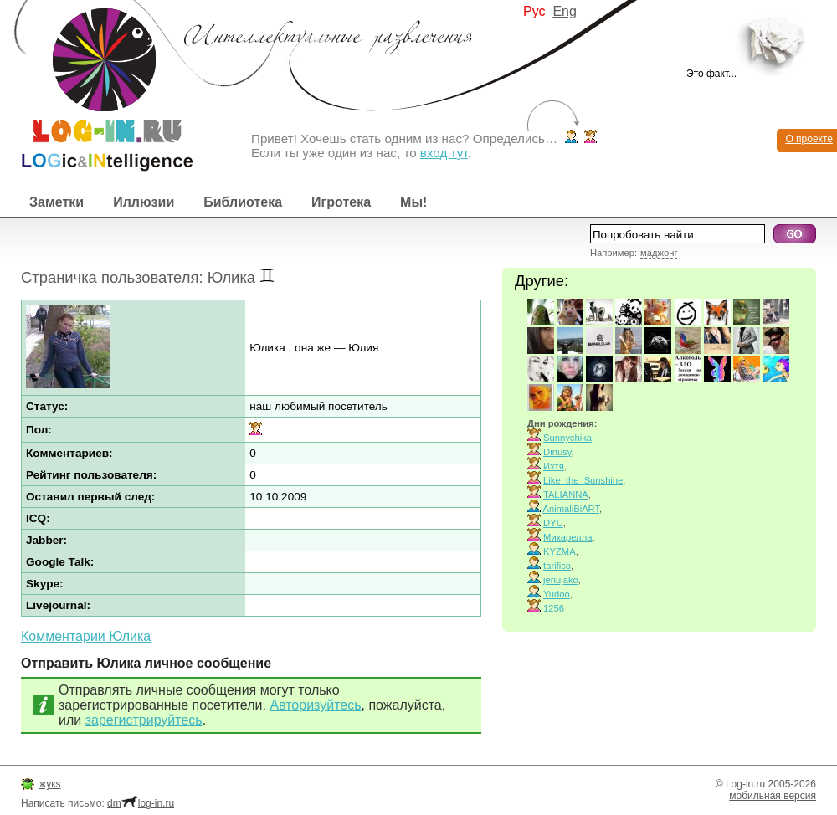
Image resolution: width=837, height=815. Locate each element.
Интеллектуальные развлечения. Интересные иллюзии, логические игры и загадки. (96, 86)
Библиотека (242, 202)
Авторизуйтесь (315, 705)
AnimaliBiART (571, 509)
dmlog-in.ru (140, 803)
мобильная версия (772, 796)
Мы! (413, 202)
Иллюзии (143, 202)
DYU (553, 523)
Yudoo (556, 594)
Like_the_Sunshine (583, 480)
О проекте (809, 139)
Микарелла (567, 537)
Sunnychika (567, 438)
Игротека (341, 202)
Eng (564, 11)
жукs (49, 784)
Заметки (56, 202)
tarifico (557, 566)
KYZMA (559, 551)
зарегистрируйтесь (144, 720)
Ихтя (553, 466)
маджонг (658, 253)
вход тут (444, 153)
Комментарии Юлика (86, 636)
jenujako (560, 580)
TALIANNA (565, 495)
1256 (553, 608)
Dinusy (557, 452)
